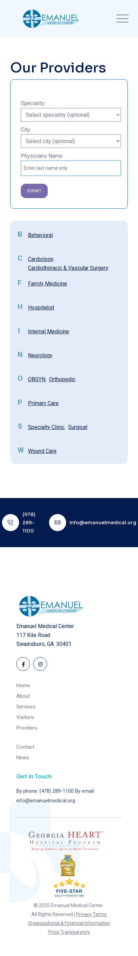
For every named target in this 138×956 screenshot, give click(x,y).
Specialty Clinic (46, 427)
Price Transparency (69, 932)
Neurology (40, 355)
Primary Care (43, 403)
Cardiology (40, 259)
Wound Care (42, 451)
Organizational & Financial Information (69, 923)
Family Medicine (47, 283)
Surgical (77, 427)
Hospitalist (41, 307)
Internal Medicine (48, 331)
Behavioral (40, 235)
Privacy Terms (91, 914)
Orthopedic (62, 379)
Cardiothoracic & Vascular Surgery (68, 268)
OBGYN (36, 379)
